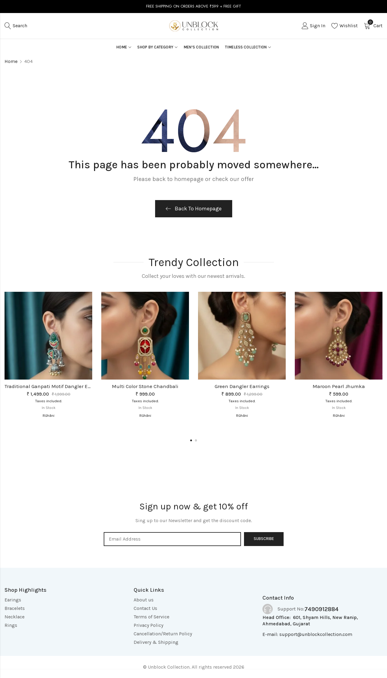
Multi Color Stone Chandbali (145, 386)
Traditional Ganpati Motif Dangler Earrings (55, 386)
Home (11, 61)
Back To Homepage (194, 208)
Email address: (172, 539)
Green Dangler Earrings (242, 386)
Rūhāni (48, 415)
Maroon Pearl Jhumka (339, 386)
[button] (191, 440)
